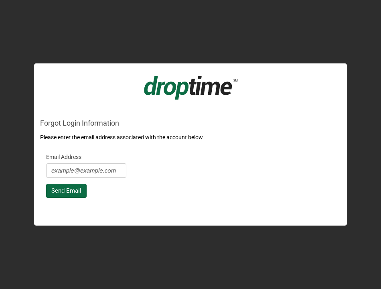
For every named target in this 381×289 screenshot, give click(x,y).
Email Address (63, 157)
